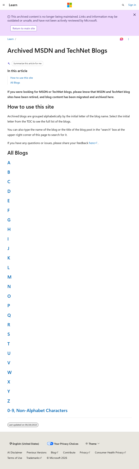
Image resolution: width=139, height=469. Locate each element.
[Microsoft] (69, 5)
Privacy (84, 452)
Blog (53, 452)
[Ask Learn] (121, 39)
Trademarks (32, 458)
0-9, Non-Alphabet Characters (37, 410)
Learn (10, 39)
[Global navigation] (3, 5)
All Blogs (15, 82)
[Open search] (123, 5)
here (92, 143)
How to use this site (21, 77)
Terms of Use (14, 458)
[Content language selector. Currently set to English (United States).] (24, 444)
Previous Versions (36, 452)
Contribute (69, 452)
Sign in (132, 4)
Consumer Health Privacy (109, 452)
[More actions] (128, 39)
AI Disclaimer (14, 452)
